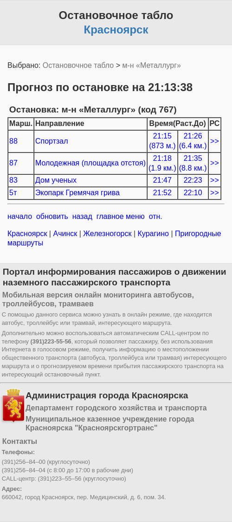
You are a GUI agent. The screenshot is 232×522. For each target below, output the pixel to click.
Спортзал (51, 141)
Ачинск (65, 234)
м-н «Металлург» (151, 65)
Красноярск (28, 234)
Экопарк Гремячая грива (77, 193)
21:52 (162, 193)
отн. (155, 216)
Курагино (153, 234)
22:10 (193, 193)
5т (13, 193)
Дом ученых (56, 180)
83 (13, 180)
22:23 (193, 180)
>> (214, 141)
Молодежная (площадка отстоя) (90, 163)
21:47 (162, 180)
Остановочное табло (78, 65)
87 (13, 163)
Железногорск (107, 234)
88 (13, 141)
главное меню (121, 216)
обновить (52, 216)
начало (19, 216)
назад (82, 216)
